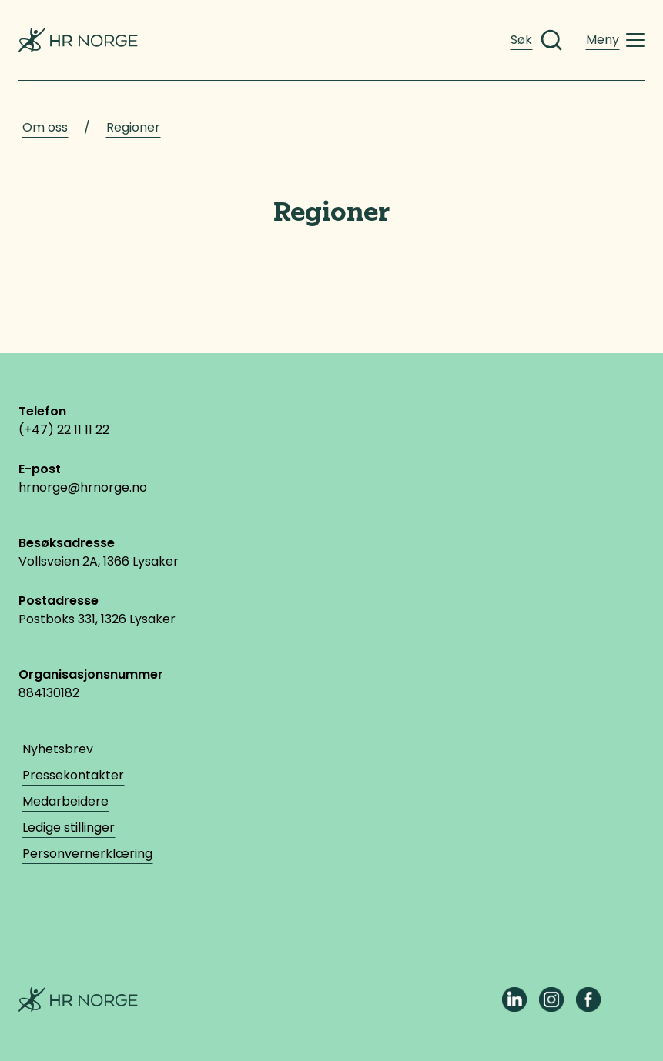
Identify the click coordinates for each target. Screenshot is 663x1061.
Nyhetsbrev (57, 749)
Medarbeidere (65, 801)
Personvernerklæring (87, 853)
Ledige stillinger (68, 827)
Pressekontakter (73, 775)
